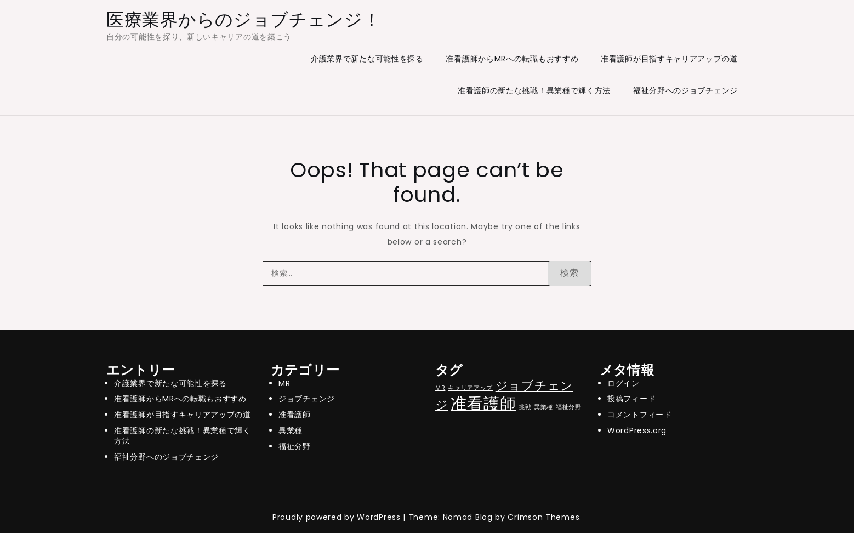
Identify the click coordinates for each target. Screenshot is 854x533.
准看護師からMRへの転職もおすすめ (512, 58)
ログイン (623, 383)
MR (284, 383)
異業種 (290, 430)
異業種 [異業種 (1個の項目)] (543, 407)
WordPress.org (637, 430)
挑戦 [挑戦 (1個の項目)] (525, 407)
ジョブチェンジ (306, 398)
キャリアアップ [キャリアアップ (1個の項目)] (470, 388)
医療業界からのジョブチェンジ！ (243, 19)
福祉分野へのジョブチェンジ (685, 90)
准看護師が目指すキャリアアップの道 (669, 58)
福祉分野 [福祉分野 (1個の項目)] (569, 407)
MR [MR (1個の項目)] (440, 388)
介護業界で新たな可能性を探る (367, 58)
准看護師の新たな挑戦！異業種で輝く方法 (534, 90)
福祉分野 (294, 446)
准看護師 (294, 414)
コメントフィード (639, 414)
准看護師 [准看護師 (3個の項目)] (483, 403)
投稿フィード (631, 398)
